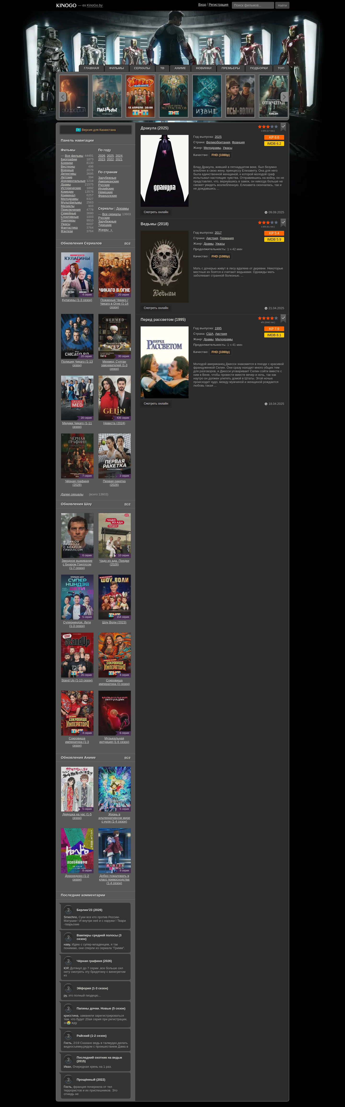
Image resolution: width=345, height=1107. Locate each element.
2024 (118, 155)
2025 (218, 137)
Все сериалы (111, 214)
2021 (118, 159)
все (127, 243)
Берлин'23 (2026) (89, 910)
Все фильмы (74, 155)
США (209, 334)
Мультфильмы (71, 202)
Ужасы (227, 148)
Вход (202, 4)
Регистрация (218, 4)
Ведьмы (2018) (155, 224)
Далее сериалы (72, 494)
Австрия (212, 238)
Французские (107, 195)
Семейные (68, 213)
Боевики (67, 163)
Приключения (70, 209)
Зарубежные (107, 178)
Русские (104, 185)
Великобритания (218, 142)
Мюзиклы (68, 206)
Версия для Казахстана (96, 130)
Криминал (68, 195)
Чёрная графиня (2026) (94, 961)
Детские (66, 177)
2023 (101, 159)
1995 (218, 328)
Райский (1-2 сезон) (92, 1035)
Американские (108, 181)
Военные (67, 170)
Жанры (105, 230)
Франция (238, 142)
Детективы (68, 173)
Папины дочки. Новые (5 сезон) (101, 1008)
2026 (101, 155)
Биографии (69, 159)
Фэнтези (67, 231)
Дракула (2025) (155, 128)
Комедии (67, 191)
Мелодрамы (212, 148)
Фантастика (69, 227)
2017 (218, 232)
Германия (227, 238)
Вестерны (68, 166)
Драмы (209, 243)
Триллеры (68, 220)
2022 (110, 159)
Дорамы (122, 208)
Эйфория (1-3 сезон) (92, 988)
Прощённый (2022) (91, 1079)
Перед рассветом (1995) (163, 320)
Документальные (73, 181)
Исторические (71, 188)
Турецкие (105, 225)
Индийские (106, 188)
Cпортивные (70, 217)
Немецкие (105, 192)
